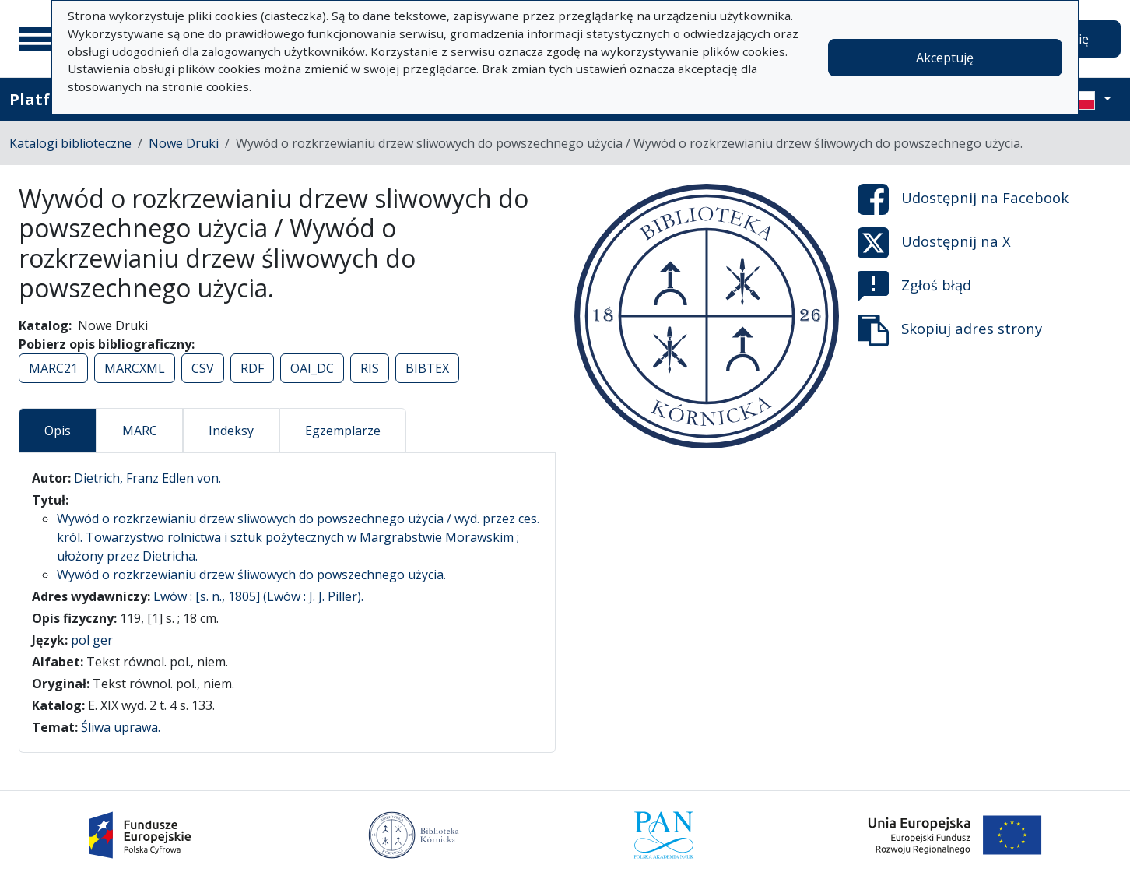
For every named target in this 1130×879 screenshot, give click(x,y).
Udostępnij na (963, 199)
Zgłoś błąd (914, 286)
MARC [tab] (139, 430)
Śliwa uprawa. (120, 727)
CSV (202, 368)
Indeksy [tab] (231, 430)
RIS (369, 368)
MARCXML (134, 368)
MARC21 (53, 368)
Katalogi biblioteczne (70, 143)
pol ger (92, 640)
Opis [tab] (57, 430)
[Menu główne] (38, 39)
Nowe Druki (184, 143)
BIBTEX (427, 368)
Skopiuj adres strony (950, 330)
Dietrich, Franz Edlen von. (147, 478)
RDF (252, 368)
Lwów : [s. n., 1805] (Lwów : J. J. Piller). (258, 596)
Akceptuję (945, 57)
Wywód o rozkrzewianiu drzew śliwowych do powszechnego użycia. (251, 574)
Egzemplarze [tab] (343, 430)
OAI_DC (312, 368)
